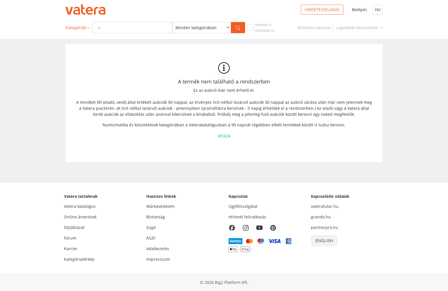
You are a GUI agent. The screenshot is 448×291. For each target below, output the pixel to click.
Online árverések (80, 217)
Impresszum (158, 259)
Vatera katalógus (80, 206)
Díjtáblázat (74, 227)
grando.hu (321, 217)
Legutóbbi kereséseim (360, 28)
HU (378, 9)
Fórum (70, 238)
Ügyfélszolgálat (243, 206)
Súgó (151, 227)
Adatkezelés (157, 248)
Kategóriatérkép (79, 259)
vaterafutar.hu (325, 206)
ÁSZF (150, 238)
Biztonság (155, 217)
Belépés (359, 9)
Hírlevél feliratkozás (247, 217)
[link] (314, 27)
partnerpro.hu (324, 227)
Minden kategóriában (196, 27)
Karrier (70, 248)
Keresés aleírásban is (264, 27)
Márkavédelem (160, 206)
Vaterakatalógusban (208, 124)
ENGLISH (324, 240)
